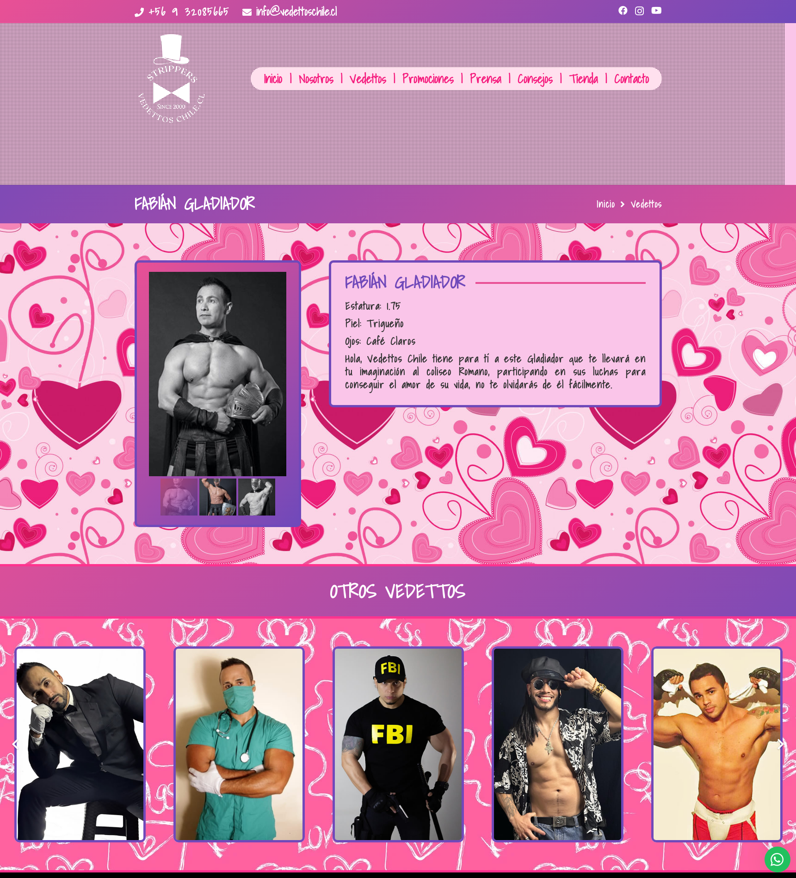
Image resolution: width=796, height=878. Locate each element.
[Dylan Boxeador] (717, 744)
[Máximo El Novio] (80, 744)
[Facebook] (623, 10)
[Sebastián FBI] (398, 744)
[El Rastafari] (557, 744)
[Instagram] (639, 11)
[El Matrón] (239, 744)
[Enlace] (171, 78)
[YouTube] (656, 10)
